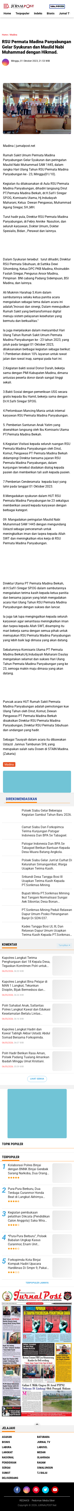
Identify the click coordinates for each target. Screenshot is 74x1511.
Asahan (7, 1436)
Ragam (41, 1462)
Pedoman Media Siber (43, 1500)
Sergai (6, 1467)
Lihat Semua (37, 1079)
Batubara (43, 1436)
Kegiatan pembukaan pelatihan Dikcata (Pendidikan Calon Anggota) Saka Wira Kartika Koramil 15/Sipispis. (29, 1217)
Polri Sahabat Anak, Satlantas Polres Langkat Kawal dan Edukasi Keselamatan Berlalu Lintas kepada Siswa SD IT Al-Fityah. (26, 1010)
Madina (13, 35)
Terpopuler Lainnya (37, 1283)
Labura (6, 1447)
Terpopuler (22, 13)
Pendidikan (9, 1462)
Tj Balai (42, 1472)
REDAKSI (24, 1500)
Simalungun (45, 1467)
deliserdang (10, 1477)
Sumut (6, 1472)
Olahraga (43, 1457)
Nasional (8, 1457)
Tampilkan (64, 945)
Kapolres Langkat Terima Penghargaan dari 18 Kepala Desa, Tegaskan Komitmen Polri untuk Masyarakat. (26, 962)
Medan (41, 1452)
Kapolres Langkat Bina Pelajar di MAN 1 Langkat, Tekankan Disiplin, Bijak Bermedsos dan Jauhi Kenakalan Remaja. (24, 986)
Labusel (42, 1447)
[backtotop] (37, 1426)
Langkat (7, 1452)
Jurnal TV (65, 13)
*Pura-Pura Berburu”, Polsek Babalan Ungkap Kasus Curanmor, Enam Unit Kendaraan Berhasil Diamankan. (27, 1240)
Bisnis (50, 13)
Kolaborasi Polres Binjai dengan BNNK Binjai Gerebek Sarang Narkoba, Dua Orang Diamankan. (28, 1169)
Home (7, 13)
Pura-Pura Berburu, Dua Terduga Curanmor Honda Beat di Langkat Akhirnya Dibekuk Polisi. (26, 1193)
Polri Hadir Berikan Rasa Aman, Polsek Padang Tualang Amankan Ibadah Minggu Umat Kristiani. (25, 1057)
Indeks (38, 13)
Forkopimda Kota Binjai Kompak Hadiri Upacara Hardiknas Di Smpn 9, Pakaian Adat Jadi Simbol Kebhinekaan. (29, 1264)
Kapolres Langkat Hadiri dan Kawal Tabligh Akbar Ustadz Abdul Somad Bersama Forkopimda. (26, 1033)
